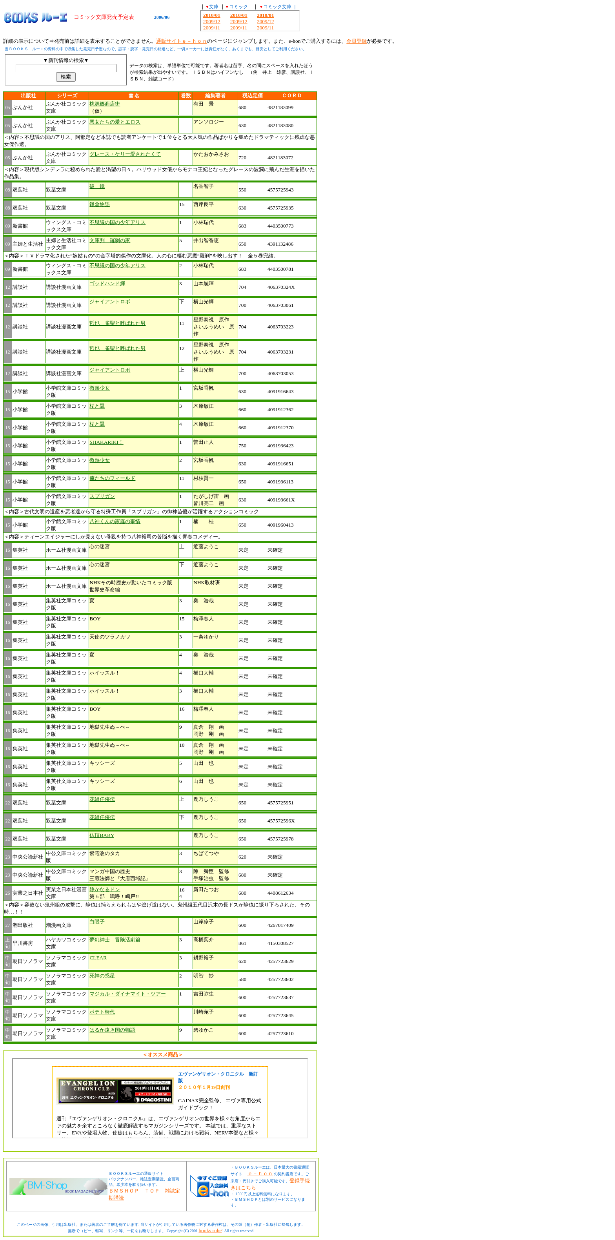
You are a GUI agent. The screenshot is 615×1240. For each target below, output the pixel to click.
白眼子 (97, 922)
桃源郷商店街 (104, 104)
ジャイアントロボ (109, 302)
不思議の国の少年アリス (117, 222)
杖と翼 (97, 406)
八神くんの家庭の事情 (114, 521)
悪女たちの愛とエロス (114, 122)
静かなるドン (104, 889)
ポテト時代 (102, 1012)
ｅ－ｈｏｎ (260, 1173)
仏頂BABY (101, 835)
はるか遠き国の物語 (112, 1030)
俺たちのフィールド (112, 478)
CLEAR (98, 958)
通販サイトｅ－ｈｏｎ (181, 41)
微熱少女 (99, 388)
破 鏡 (97, 186)
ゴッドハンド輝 (107, 283)
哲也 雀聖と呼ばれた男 (117, 323)
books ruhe (210, 1230)
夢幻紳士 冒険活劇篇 (114, 940)
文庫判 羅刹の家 (109, 240)
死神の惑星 (102, 976)
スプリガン (102, 496)
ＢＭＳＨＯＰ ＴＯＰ (134, 1191)
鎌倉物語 (99, 204)
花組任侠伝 (102, 799)
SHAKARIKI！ (106, 442)
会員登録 (356, 41)
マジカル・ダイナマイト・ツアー (127, 994)
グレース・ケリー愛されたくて (125, 154)
